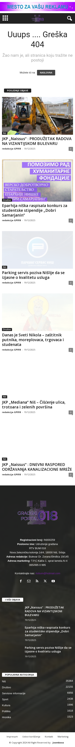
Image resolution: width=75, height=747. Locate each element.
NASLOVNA (46, 72)
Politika (6, 711)
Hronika (6, 717)
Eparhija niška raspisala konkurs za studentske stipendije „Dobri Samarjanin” (34, 210)
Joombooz (58, 742)
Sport (5, 699)
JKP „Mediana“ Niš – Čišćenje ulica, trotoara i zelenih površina (33, 405)
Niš (4, 133)
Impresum (12, 736)
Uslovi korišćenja (31, 736)
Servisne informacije (13, 693)
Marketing (63, 736)
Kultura (6, 705)
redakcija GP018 (11, 148)
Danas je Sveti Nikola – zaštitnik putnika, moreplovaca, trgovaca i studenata (33, 339)
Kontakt (49, 736)
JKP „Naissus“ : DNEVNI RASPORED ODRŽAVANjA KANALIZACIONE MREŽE (37, 467)
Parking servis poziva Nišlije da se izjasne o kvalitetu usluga (33, 275)
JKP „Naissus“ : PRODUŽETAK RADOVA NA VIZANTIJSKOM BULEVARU (37, 141)
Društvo (7, 200)
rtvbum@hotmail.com (48, 573)
